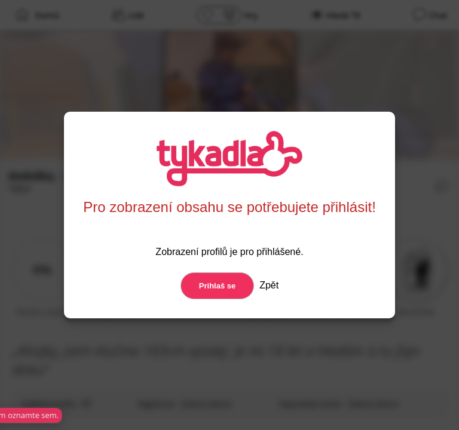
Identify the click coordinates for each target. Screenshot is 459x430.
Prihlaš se (217, 285)
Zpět (268, 285)
